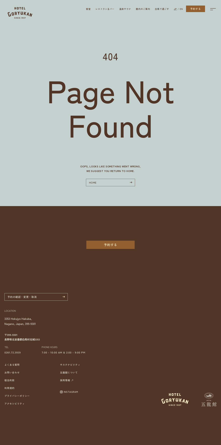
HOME (110, 182)
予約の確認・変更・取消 (36, 326)
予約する (195, 9)
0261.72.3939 (12, 381)
